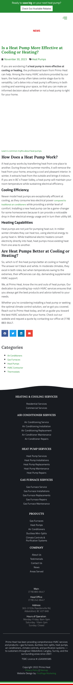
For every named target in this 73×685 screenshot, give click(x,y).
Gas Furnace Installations (36, 491)
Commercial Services (36, 408)
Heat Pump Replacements (36, 464)
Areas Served (36, 571)
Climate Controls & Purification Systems (36, 539)
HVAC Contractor (15, 367)
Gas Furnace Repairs (36, 499)
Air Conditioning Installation (36, 426)
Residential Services (36, 404)
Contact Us (36, 563)
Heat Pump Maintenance (36, 468)
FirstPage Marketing (46, 673)
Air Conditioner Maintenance (36, 435)
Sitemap (44, 670)
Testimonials (36, 559)
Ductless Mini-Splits (36, 533)
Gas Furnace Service (36, 487)
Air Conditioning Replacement (36, 430)
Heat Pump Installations (36, 460)
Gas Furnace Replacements (36, 495)
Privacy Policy (31, 670)
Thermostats (13, 372)
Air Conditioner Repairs (36, 439)
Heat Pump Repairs (36, 473)
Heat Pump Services (36, 456)
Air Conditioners (14, 355)
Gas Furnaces (13, 359)
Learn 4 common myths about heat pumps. (21, 151)
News (36, 567)
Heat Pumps (39, 59)
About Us (36, 555)
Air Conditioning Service (36, 422)
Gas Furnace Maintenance (36, 504)
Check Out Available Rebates (36, 8)
